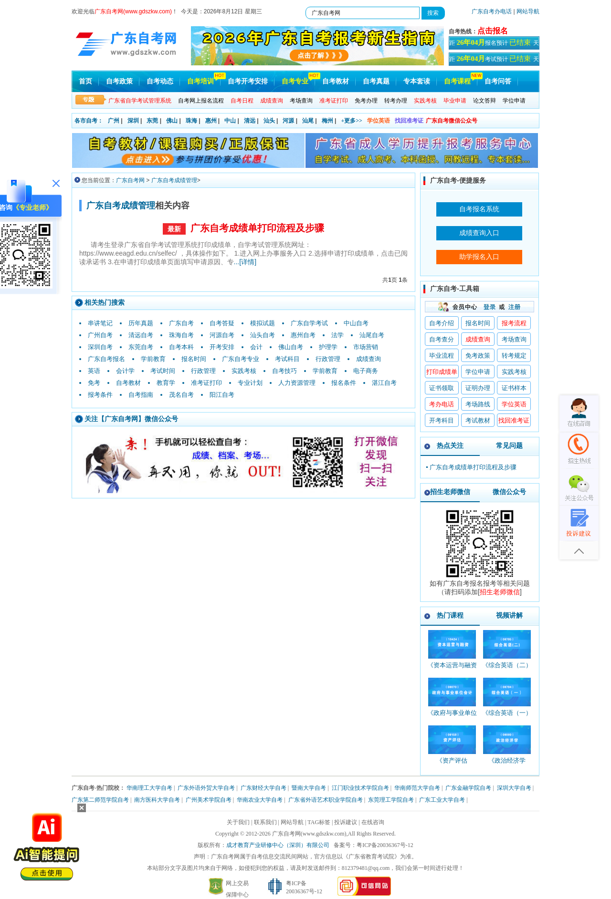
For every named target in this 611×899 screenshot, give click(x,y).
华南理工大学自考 (149, 788)
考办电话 (441, 404)
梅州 (327, 120)
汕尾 (308, 120)
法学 (337, 335)
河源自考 (222, 335)
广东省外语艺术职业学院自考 (325, 799)
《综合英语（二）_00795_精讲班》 (507, 669)
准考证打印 (206, 382)
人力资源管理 (297, 382)
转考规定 (514, 355)
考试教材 (477, 420)
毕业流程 (441, 355)
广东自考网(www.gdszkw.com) (309, 833)
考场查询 (301, 100)
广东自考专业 (240, 358)
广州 (113, 120)
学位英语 (378, 120)
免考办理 (366, 100)
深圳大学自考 (514, 788)
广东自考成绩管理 (174, 180)
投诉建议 (345, 822)
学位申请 (514, 100)
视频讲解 (509, 615)
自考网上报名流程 (201, 100)
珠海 (191, 120)
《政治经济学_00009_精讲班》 (506, 765)
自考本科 (181, 347)
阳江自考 (222, 394)
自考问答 (498, 81)
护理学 (328, 347)
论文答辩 (484, 100)
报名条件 (343, 382)
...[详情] (245, 262)
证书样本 (514, 388)
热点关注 (450, 445)
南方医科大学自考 (157, 799)
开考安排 (222, 347)
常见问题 (509, 445)
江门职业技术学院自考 (360, 788)
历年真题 (140, 323)
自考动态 (160, 81)
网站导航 (527, 11)
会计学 (125, 370)
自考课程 (457, 81)
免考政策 (477, 355)
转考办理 (395, 100)
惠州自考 (303, 335)
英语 (94, 370)
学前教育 (153, 358)
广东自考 (181, 323)
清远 (249, 120)
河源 (288, 120)
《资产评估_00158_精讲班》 (451, 765)
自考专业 (295, 81)
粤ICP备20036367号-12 (385, 845)
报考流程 (514, 323)
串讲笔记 (100, 323)
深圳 (133, 120)
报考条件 (100, 394)
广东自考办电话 (492, 11)
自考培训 (200, 81)
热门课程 (450, 615)
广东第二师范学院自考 (100, 799)
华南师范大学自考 (417, 788)
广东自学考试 (309, 323)
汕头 (269, 120)
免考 (94, 382)
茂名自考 (181, 394)
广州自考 (100, 335)
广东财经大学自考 (263, 788)
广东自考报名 (106, 358)
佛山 (172, 120)
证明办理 (477, 388)
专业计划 (250, 382)
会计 (256, 347)
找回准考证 (409, 120)
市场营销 (365, 347)
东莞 (152, 120)
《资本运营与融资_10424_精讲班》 (452, 669)
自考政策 (119, 81)
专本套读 (416, 81)
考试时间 (162, 370)
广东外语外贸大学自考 (206, 788)
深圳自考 (100, 347)
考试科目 (287, 358)
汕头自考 (262, 335)
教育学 (166, 382)
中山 (230, 120)
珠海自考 (181, 335)
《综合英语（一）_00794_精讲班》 (507, 717)
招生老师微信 (450, 492)
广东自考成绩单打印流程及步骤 (257, 228)
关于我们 (238, 822)
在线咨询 (372, 822)
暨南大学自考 (309, 788)
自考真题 (376, 81)
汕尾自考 (371, 335)
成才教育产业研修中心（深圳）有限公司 (277, 845)
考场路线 (477, 404)
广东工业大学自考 (442, 799)
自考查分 (441, 339)
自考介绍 (441, 323)
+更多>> (351, 120)
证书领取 (441, 388)
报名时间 (193, 358)
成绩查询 (368, 358)
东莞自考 (140, 347)
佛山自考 (290, 347)
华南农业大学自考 (260, 799)
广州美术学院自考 (209, 799)
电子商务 (365, 370)
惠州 (211, 120)
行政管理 (328, 358)
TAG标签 (318, 822)
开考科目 (441, 420)
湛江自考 (384, 382)
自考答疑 (222, 323)
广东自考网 (130, 180)
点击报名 (492, 31)
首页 (85, 81)
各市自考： (88, 120)
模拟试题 (262, 323)
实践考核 (244, 370)
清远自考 (140, 335)
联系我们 (265, 822)
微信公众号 (509, 492)
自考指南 (140, 394)
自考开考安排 (248, 81)
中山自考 (356, 323)
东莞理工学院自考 (391, 799)
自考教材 (335, 81)
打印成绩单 (441, 371)
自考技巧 (284, 370)
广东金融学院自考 (468, 788)
